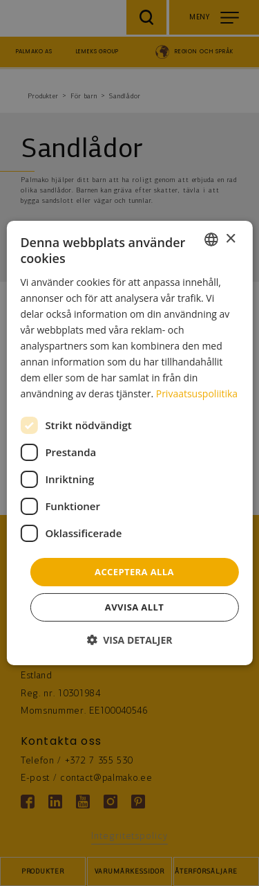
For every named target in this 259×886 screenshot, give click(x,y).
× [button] (230, 238)
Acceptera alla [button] (134, 571)
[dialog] (129, 443)
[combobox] (211, 239)
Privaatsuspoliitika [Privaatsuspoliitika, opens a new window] (197, 393)
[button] (130, 640)
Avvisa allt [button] (134, 607)
